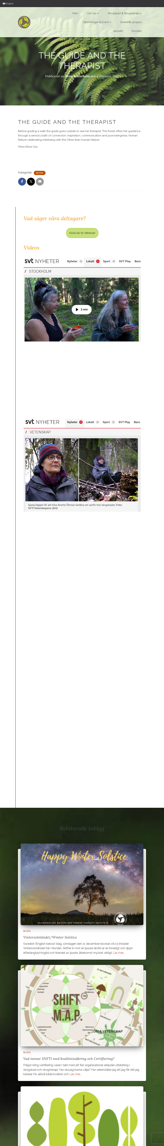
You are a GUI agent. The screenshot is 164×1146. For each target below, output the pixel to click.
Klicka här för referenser (82, 232)
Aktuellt (118, 31)
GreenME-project (131, 22)
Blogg (39, 172)
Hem (75, 13)
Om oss (93, 13)
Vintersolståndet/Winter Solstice (50, 937)
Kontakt (137, 31)
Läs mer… (118, 952)
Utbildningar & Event (97, 22)
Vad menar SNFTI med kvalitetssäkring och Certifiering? (68, 1058)
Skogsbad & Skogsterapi (125, 13)
